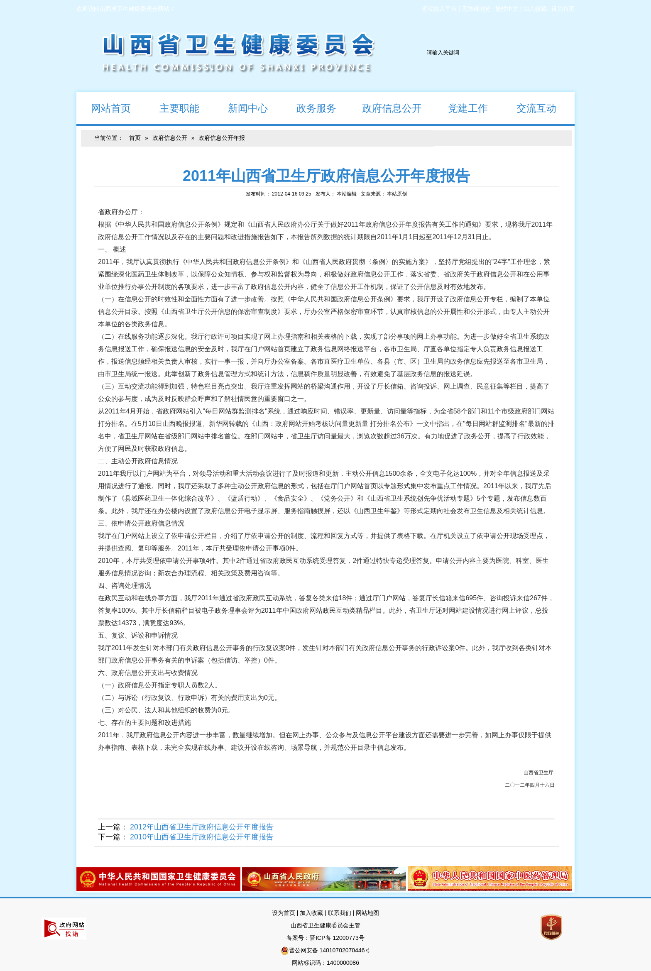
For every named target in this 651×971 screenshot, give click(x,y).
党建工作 (460, 108)
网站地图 (367, 913)
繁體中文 (507, 8)
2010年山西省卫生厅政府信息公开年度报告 (202, 837)
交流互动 (529, 108)
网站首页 (103, 108)
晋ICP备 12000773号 (337, 937)
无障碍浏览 (476, 8)
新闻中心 (240, 108)
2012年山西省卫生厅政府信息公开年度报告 (202, 827)
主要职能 (172, 108)
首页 (135, 138)
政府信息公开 (386, 108)
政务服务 (309, 108)
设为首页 (563, 8)
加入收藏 (535, 8)
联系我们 (339, 913)
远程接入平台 (439, 8)
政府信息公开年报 (221, 138)
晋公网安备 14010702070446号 (330, 950)
